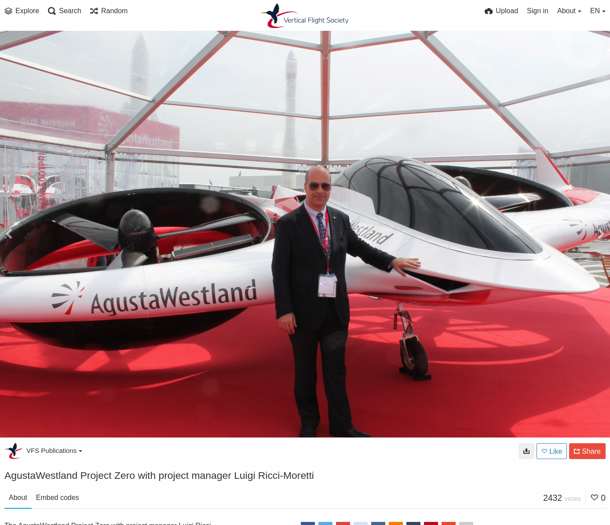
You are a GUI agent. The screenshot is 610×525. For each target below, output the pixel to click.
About (18, 497)
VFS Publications (54, 450)
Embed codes (57, 497)
